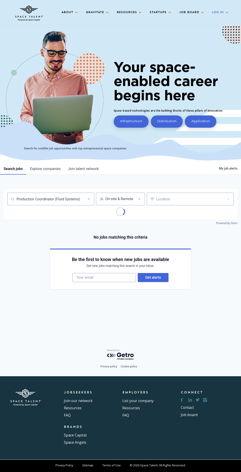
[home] (29, 11)
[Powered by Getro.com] (120, 354)
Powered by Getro (226, 223)
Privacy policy (108, 366)
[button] (68, 12)
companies (45, 169)
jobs (13, 169)
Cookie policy (129, 366)
